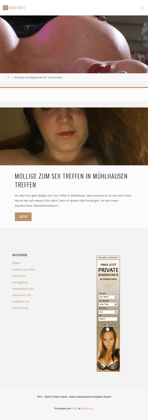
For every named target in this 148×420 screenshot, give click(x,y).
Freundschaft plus (23, 288)
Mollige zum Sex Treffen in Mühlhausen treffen (71, 180)
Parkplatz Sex (20, 301)
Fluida (74, 408)
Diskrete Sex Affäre (23, 269)
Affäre (16, 263)
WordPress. (87, 408)
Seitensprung (20, 307)
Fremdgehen (20, 282)
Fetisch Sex (19, 275)
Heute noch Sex (21, 295)
